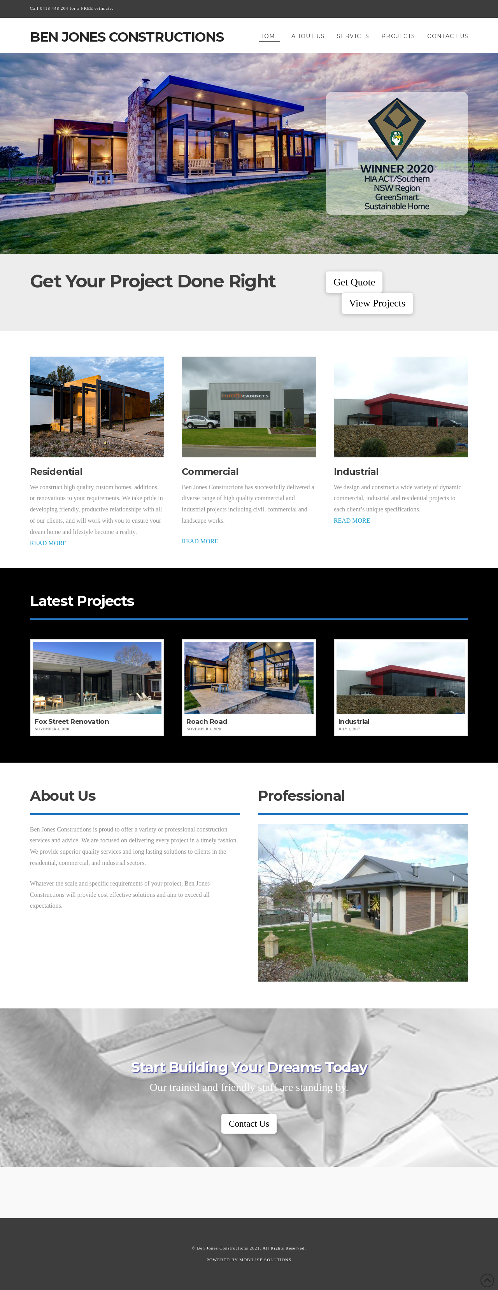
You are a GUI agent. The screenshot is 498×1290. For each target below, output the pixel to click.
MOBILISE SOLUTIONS (265, 1259)
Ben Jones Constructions (127, 37)
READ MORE (48, 543)
